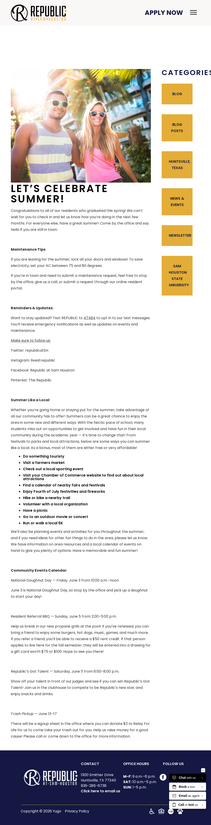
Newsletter (180, 235)
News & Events (177, 201)
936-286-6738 (94, 785)
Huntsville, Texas (180, 164)
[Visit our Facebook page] (163, 779)
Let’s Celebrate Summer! (59, 193)
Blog (177, 93)
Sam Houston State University (179, 276)
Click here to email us (100, 791)
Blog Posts (177, 127)
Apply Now (164, 12)
